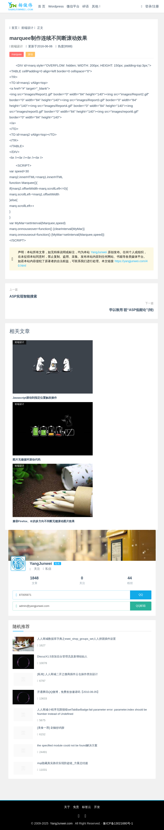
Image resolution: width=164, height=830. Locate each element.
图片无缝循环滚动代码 (26, 459)
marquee (17, 54)
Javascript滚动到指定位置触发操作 (35, 397)
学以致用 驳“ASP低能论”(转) (131, 310)
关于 (67, 807)
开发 (97, 807)
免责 (76, 807)
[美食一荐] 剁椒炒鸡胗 (50, 727)
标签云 (86, 807)
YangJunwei (99, 252)
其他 (95, 6)
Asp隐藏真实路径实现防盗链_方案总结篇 (62, 763)
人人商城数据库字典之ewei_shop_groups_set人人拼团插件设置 (76, 638)
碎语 (85, 6)
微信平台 (73, 6)
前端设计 (27, 27)
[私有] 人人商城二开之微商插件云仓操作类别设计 (67, 674)
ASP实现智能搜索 (23, 296)
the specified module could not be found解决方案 (67, 745)
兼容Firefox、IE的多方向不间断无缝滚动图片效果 (44, 521)
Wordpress (56, 6)
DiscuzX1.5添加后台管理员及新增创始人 (62, 656)
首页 (13, 27)
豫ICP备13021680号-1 (118, 823)
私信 (47, 568)
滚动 (30, 54)
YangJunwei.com (61, 823)
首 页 (41, 6)
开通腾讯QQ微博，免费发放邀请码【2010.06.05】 (68, 691)
